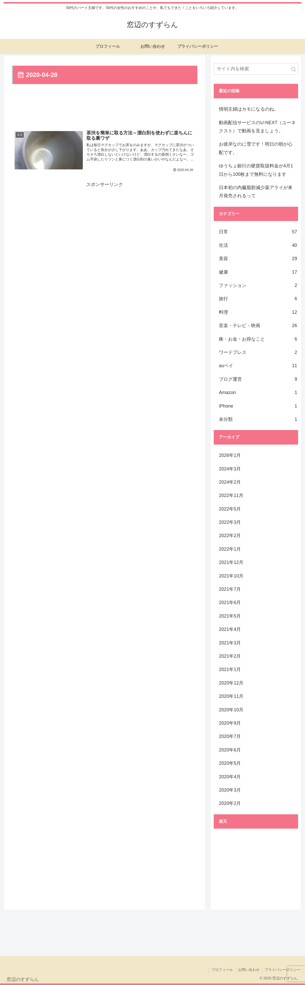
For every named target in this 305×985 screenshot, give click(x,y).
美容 (258, 258)
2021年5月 (230, 616)
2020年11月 (231, 696)
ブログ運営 (258, 379)
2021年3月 (230, 642)
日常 (258, 232)
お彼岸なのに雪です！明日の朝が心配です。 (255, 148)
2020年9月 (230, 723)
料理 (258, 312)
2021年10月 (231, 575)
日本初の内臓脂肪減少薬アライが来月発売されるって (255, 191)
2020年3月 (230, 790)
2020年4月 (230, 776)
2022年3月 (230, 522)
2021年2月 (230, 656)
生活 (258, 245)
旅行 (258, 299)
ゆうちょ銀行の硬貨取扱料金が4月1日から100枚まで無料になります (256, 170)
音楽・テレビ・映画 (258, 325)
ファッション (258, 285)
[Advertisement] (104, 106)
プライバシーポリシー (282, 970)
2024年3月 (230, 468)
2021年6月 (230, 602)
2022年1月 (230, 549)
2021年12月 (231, 562)
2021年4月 (230, 629)
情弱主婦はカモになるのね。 (249, 109)
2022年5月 (230, 509)
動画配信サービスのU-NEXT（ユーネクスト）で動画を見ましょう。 (257, 126)
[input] (256, 69)
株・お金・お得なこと (258, 339)
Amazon (258, 392)
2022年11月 (231, 495)
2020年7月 (230, 736)
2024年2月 (230, 482)
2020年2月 (230, 803)
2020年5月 (230, 763)
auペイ (258, 366)
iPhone (258, 406)
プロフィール (221, 970)
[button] (293, 69)
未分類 (258, 419)
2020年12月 (231, 683)
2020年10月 (231, 709)
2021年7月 (230, 589)
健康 (258, 272)
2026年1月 (230, 455)
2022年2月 (230, 535)
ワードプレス (258, 352)
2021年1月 (230, 669)
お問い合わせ (248, 970)
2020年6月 (230, 749)
